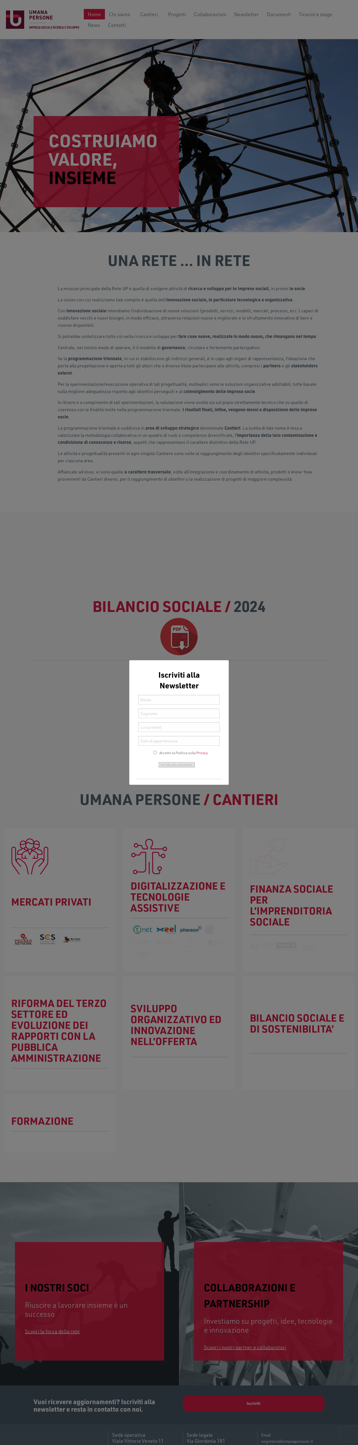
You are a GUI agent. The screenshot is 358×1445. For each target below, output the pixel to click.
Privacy (202, 752)
